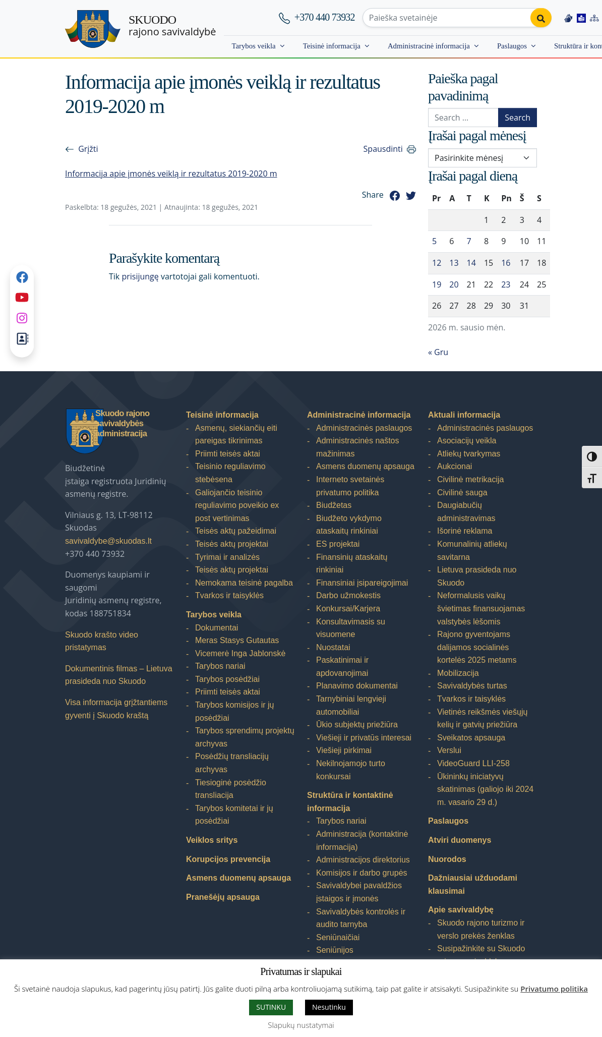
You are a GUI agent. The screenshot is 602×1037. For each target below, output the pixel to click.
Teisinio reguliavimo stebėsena (230, 473)
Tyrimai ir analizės (227, 557)
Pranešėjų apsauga (223, 897)
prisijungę (140, 276)
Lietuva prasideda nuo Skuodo (476, 576)
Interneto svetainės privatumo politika (350, 486)
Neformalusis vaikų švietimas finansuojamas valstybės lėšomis (481, 608)
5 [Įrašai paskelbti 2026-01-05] (434, 241)
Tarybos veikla (253, 46)
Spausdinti (383, 148)
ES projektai (337, 544)
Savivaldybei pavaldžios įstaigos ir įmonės (359, 892)
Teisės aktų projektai (231, 544)
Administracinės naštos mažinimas (357, 447)
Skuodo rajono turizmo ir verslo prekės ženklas (480, 929)
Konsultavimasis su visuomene (350, 628)
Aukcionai (454, 466)
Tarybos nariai (220, 666)
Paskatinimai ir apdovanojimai (342, 666)
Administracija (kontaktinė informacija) (362, 840)
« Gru (438, 352)
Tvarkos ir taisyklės (229, 595)
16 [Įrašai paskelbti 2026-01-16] (505, 262)
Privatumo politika (554, 989)
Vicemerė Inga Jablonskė (240, 653)
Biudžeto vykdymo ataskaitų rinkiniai (349, 525)
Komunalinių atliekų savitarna (472, 550)
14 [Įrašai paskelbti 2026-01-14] (471, 262)
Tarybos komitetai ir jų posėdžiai (234, 815)
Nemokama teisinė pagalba (244, 583)
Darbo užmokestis (348, 595)
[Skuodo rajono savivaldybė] (93, 29)
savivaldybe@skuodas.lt (108, 541)
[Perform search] (541, 17)
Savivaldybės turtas (472, 685)
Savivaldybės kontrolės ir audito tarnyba (360, 918)
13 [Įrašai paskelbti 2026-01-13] (453, 262)
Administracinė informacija (429, 46)
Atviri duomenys (459, 840)
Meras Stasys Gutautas (237, 640)
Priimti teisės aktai (227, 453)
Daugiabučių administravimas (466, 512)
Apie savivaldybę (461, 909)
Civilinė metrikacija (470, 479)
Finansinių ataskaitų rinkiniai (351, 563)
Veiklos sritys (211, 840)
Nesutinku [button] (329, 1007)
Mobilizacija (458, 673)
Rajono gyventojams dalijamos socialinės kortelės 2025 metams (476, 647)
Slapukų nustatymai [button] (301, 1025)
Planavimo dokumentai (357, 685)
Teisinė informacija (331, 46)
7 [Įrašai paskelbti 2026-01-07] (469, 241)
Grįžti (88, 148)
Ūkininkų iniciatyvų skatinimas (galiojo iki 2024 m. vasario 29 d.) (485, 789)
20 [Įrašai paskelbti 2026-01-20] (453, 284)
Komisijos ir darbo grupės (361, 873)
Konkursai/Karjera (348, 608)
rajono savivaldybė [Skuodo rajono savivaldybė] (172, 25)
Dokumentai (216, 627)
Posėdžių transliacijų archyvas (232, 763)
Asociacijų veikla (466, 440)
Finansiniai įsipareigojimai (362, 583)
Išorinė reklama (464, 531)
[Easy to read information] (581, 17)
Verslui (449, 750)
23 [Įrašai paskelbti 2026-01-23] (505, 284)
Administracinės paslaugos (364, 428)
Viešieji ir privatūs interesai (363, 737)
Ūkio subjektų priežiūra (357, 724)
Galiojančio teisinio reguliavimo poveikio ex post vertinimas (237, 505)
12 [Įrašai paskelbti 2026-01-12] (436, 262)
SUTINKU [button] (271, 1007)
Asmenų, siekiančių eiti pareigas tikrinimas (236, 434)
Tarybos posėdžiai (227, 679)
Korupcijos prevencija (228, 859)
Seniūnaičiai (337, 937)
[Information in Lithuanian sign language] (568, 17)
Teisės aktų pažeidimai (235, 531)
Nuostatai (333, 647)
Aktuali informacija (464, 415)
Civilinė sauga (462, 492)
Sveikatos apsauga (471, 737)
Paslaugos (512, 46)
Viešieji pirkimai (344, 750)
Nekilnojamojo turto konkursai (350, 770)
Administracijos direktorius (363, 859)
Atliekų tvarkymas (468, 453)
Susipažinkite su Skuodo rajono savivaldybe (481, 955)
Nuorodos (447, 859)
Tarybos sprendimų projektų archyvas (244, 737)
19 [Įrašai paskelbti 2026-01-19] (436, 284)
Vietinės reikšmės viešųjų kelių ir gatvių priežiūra (482, 718)
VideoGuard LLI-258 (473, 763)
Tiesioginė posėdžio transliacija (230, 789)
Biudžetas (333, 505)
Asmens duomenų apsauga (238, 878)
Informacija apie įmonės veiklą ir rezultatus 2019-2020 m (171, 173)
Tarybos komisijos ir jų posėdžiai (234, 711)
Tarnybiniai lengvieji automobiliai (351, 705)
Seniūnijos (334, 950)
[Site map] (594, 17)
